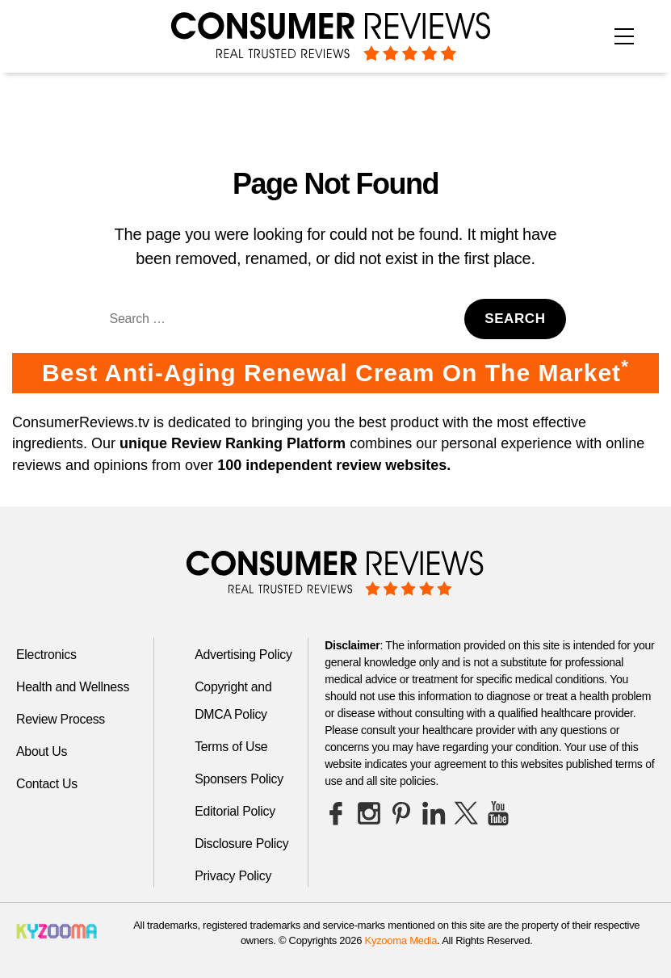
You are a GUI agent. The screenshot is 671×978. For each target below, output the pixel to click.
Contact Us (47, 784)
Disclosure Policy (242, 843)
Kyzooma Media (401, 940)
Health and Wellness (73, 687)
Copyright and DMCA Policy (233, 700)
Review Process (61, 719)
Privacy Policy (233, 876)
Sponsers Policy (239, 779)
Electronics (46, 654)
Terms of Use (231, 746)
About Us (42, 751)
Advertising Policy (243, 654)
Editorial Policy (235, 811)
